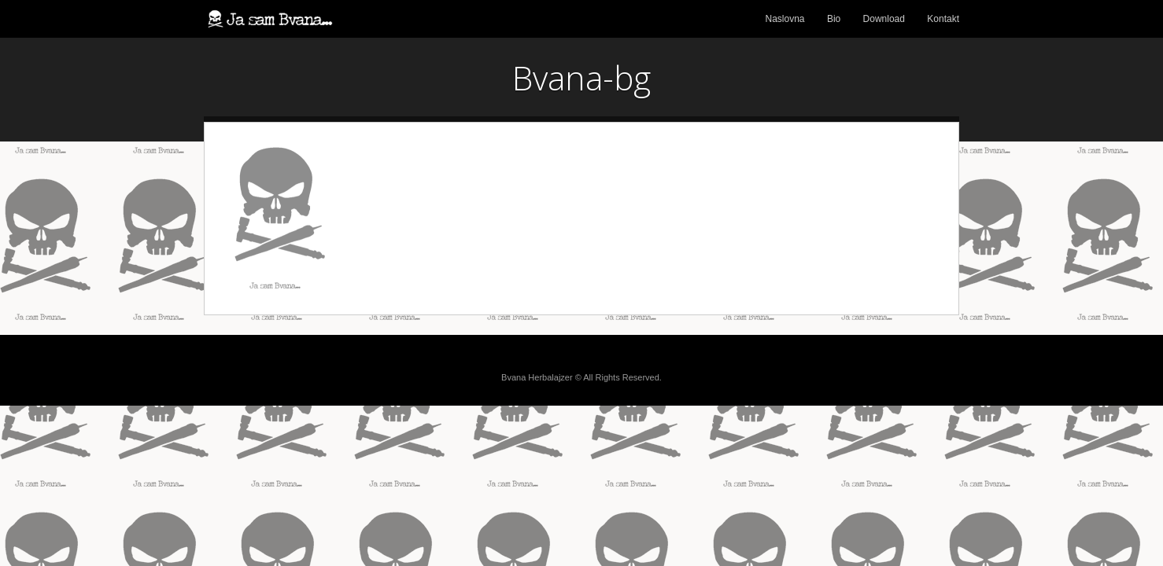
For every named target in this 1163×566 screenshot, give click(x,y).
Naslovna (785, 18)
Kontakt (943, 18)
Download (884, 18)
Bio (833, 18)
